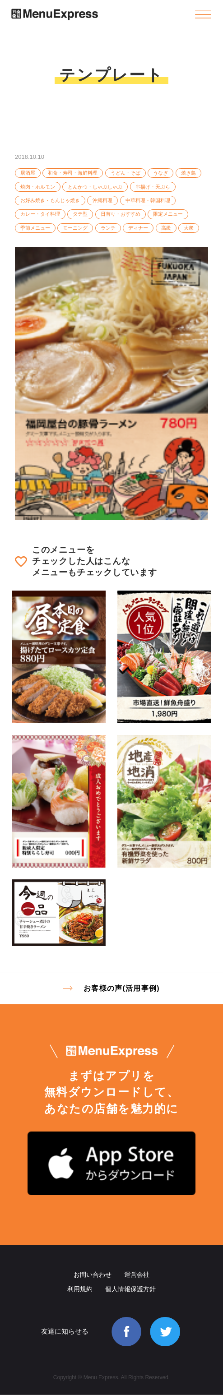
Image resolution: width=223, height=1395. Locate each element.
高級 (166, 228)
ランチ (108, 228)
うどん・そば (125, 173)
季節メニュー (35, 228)
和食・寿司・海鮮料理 (73, 173)
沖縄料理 (102, 200)
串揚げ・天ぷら (152, 186)
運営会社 (136, 1274)
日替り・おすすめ (120, 214)
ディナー (138, 228)
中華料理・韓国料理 (147, 200)
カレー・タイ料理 (40, 214)
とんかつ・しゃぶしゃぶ (95, 186)
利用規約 (80, 1289)
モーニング (75, 228)
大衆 (189, 228)
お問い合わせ (93, 1274)
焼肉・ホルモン (37, 186)
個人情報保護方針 (130, 1289)
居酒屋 (27, 173)
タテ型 (80, 214)
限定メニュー (168, 214)
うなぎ (160, 173)
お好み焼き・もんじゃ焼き (50, 200)
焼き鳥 (188, 173)
